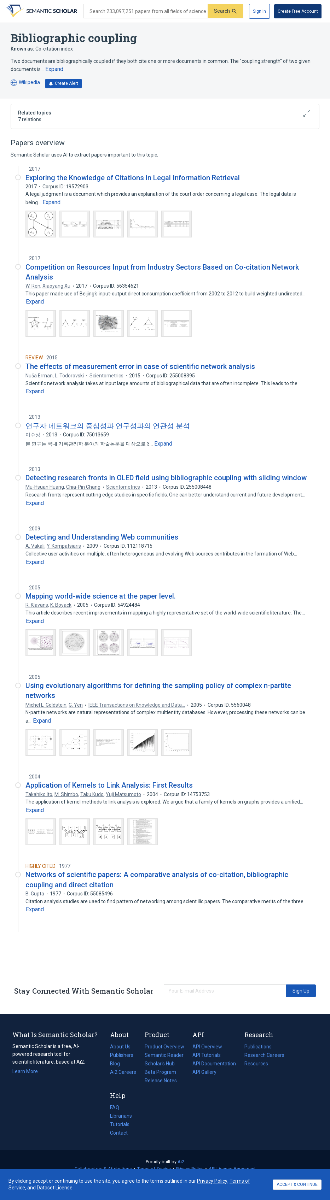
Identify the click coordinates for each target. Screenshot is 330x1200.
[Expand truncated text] (54, 69)
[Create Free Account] (298, 11)
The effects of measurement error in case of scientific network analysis (140, 366)
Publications (258, 1046)
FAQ (114, 1107)
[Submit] (225, 11)
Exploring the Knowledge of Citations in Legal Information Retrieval (132, 177)
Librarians (121, 1116)
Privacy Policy (189, 1168)
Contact (119, 1133)
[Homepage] (41, 11)
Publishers (121, 1055)
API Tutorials (206, 1055)
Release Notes (161, 1080)
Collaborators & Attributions (103, 1168)
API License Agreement (232, 1168)
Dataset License (55, 1187)
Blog (118, 1063)
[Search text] (146, 11)
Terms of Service (154, 1168)
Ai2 (181, 1161)
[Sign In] (259, 11)
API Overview (207, 1046)
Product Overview (164, 1046)
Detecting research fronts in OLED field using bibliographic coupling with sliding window (166, 477)
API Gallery (204, 1072)
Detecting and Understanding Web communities (101, 537)
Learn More (25, 1071)
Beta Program (160, 1072)
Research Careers (264, 1055)
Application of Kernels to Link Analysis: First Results (109, 785)
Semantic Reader (164, 1055)
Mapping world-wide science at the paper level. (100, 596)
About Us (120, 1046)
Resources (256, 1063)
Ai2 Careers (123, 1072)
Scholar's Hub (160, 1063)
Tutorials (119, 1124)
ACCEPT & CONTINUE (297, 1184)
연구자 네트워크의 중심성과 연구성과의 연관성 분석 (107, 426)
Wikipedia (25, 83)
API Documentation (214, 1063)
